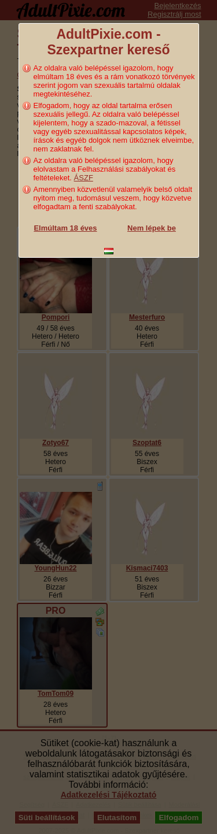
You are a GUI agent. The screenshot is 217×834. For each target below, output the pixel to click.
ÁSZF (83, 177)
